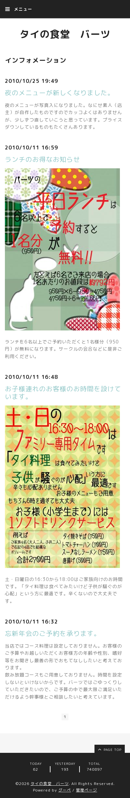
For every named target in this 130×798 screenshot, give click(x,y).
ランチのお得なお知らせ (42, 159)
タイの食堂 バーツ (65, 34)
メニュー (18, 9)
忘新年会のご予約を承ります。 (53, 633)
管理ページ (86, 790)
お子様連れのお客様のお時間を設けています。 (63, 392)
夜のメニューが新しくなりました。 (59, 92)
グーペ (64, 790)
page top (109, 749)
